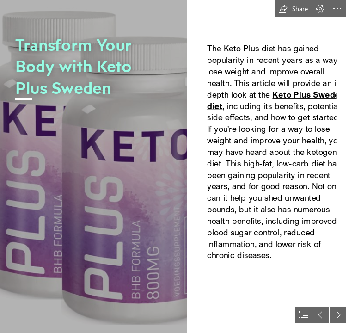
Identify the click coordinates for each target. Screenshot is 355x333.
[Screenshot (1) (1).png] (93, 166)
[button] (293, 8)
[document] (177, 166)
